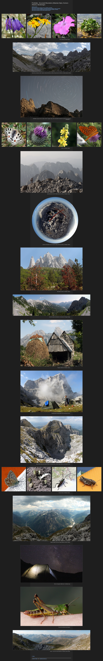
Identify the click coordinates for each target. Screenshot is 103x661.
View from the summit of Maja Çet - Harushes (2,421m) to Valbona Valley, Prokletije (46, 8)
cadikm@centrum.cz (43, 658)
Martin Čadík (35, 658)
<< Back (33, 656)
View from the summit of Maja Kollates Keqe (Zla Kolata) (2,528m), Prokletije (45, 9)
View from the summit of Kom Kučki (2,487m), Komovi (41, 10)
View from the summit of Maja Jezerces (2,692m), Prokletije (42, 7)
